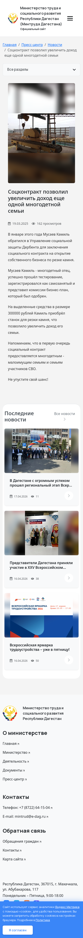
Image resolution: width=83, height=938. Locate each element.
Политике (43, 920)
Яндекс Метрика (67, 907)
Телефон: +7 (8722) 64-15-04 (28, 807)
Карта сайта (14, 859)
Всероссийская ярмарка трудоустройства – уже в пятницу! (39, 647)
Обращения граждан (22, 841)
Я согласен (18, 930)
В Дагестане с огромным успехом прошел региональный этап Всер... (41, 483)
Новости (55, 44)
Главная (10, 44)
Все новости (64, 416)
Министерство (17, 752)
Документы (14, 770)
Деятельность (16, 761)
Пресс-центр (32, 44)
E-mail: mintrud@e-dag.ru (26, 816)
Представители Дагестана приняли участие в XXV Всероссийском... (41, 565)
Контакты (12, 850)
